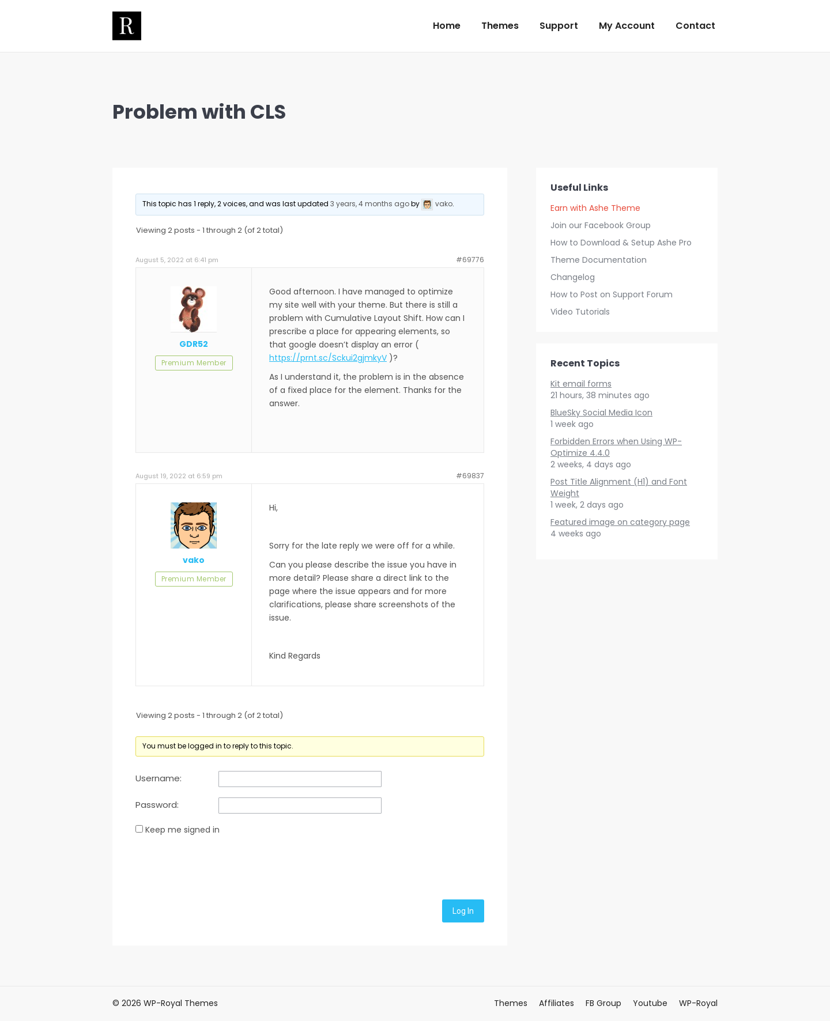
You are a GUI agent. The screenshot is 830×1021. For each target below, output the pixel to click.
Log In (463, 911)
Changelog (572, 277)
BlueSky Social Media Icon (601, 412)
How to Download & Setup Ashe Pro (621, 242)
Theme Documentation (598, 260)
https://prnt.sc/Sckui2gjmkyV (328, 358)
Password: (157, 805)
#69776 (470, 259)
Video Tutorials (580, 311)
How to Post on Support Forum (611, 294)
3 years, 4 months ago (369, 204)
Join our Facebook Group (600, 225)
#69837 (470, 476)
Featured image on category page (620, 522)
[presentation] (223, 865)
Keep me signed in (182, 829)
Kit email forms (581, 384)
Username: (158, 778)
